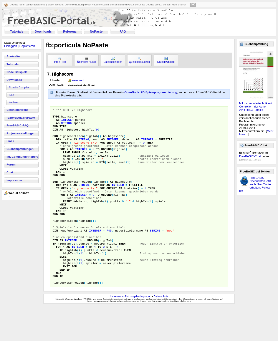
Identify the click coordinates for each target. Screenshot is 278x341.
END (55, 130)
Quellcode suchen (139, 60)
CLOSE (64, 181)
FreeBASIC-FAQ (17, 125)
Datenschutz (161, 331)
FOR (102, 150)
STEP (109, 275)
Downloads (43, 31)
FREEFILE (165, 146)
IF (58, 150)
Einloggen (10, 46)
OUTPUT (111, 204)
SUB (55, 142)
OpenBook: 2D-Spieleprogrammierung (150, 92)
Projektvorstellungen (21, 133)
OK (193, 4)
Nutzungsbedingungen (138, 331)
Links (10, 141)
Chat (10, 172)
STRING (66, 126)
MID (102, 173)
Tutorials (16, 31)
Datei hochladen (113, 60)
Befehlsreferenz (17, 109)
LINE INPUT (71, 161)
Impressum (14, 180)
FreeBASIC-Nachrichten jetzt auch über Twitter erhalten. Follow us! (255, 184)
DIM (55, 134)
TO (97, 157)
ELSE (63, 286)
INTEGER (67, 122)
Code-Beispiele (17, 72)
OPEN (64, 150)
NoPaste (96, 31)
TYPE (56, 118)
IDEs (11, 94)
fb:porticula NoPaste (21, 117)
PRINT (67, 220)
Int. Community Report (22, 156)
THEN (149, 150)
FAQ (122, 31)
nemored (78, 80)
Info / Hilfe (60, 60)
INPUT (110, 150)
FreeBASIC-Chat (250, 156)
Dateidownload (165, 60)
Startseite (13, 56)
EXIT (66, 298)
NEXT (63, 177)
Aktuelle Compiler (19, 87)
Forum (11, 164)
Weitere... (14, 102)
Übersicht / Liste (86, 60)
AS (58, 122)
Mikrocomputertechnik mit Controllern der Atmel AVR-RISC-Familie (255, 106)
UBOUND (106, 157)
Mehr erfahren (179, 4)
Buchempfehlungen (20, 149)
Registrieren (27, 46)
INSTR (79, 169)
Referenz (69, 31)
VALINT (103, 165)
